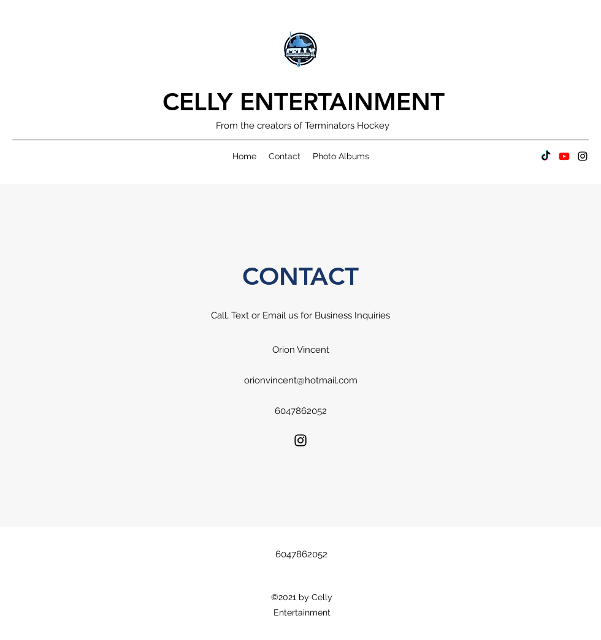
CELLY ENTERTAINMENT (304, 101)
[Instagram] (582, 156)
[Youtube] (564, 156)
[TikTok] (546, 156)
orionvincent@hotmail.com (301, 380)
